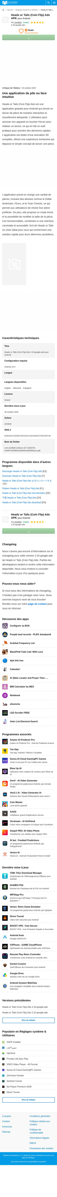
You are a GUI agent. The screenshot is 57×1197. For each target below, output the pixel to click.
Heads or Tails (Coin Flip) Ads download (21, 502)
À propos (6, 1116)
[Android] (10, 10)
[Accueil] (3, 10)
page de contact (37, 604)
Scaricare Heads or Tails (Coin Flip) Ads (21, 476)
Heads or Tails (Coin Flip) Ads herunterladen (23, 493)
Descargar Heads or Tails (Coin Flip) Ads (22, 471)
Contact (6, 1121)
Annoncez (7, 1126)
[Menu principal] (54, 2)
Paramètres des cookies (41, 1148)
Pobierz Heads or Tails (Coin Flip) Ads (20, 488)
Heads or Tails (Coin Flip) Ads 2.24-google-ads (25, 1007)
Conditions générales (40, 1116)
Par (16, 22)
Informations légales (39, 1138)
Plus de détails (28, 1020)
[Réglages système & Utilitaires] (26, 10)
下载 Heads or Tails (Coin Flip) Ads (19, 498)
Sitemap (6, 1132)
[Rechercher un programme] (48, 2)
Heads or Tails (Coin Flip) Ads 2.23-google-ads (25, 1012)
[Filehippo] (9, 2)
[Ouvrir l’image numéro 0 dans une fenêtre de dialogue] (14, 264)
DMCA (33, 1143)
